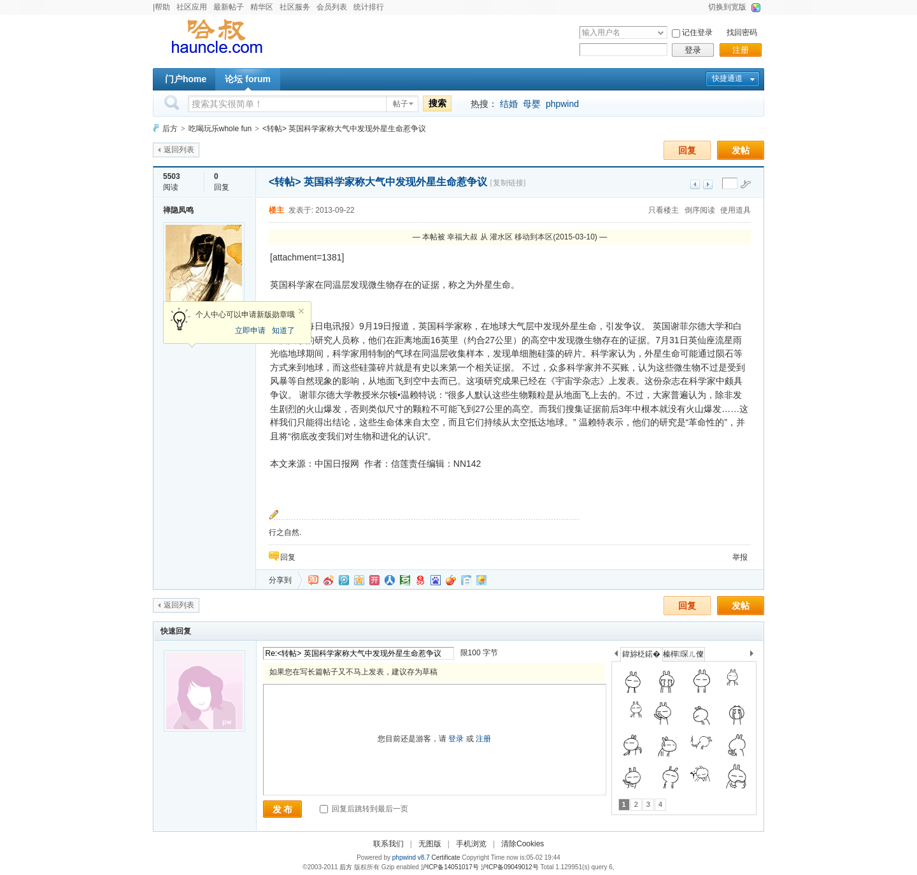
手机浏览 (471, 843)
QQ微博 (344, 580)
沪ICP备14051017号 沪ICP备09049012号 (480, 867)
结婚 (509, 104)
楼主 (276, 210)
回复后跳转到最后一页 (364, 808)
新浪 (328, 580)
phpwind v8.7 (411, 857)
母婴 (532, 104)
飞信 (481, 580)
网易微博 (420, 580)
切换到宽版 (727, 7)
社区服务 (295, 7)
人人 (390, 580)
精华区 (261, 7)
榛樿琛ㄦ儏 (683, 654)
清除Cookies (522, 843)
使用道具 (735, 210)
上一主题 (695, 184)
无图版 (429, 843)
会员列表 (331, 7)
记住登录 (697, 32)
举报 (740, 557)
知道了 (283, 330)
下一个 (755, 656)
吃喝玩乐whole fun (220, 128)
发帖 (741, 150)
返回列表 (179, 149)
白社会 (466, 580)
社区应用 (191, 7)
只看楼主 (663, 210)
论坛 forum (248, 79)
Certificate (445, 857)
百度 (435, 580)
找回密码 (742, 32)
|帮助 (161, 7)
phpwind (562, 104)
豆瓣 (405, 580)
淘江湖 (313, 580)
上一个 (616, 656)
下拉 (660, 33)
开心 (374, 580)
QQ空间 (359, 580)
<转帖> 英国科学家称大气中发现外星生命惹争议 (344, 128)
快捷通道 (727, 78)
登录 (693, 50)
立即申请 (250, 330)
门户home (185, 79)
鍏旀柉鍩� (641, 654)
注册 (740, 50)
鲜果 (451, 580)
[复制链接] (508, 182)
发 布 (283, 809)
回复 (687, 150)
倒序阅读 (700, 210)
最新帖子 (228, 7)
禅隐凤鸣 (178, 210)
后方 (170, 128)
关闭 (301, 311)
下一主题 (708, 184)
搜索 (437, 103)
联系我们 (388, 843)
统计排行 (368, 7)
